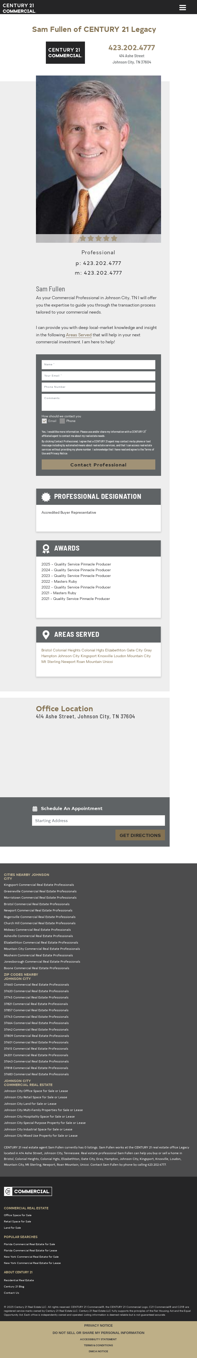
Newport (69, 662)
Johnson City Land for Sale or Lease (30, 1104)
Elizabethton (116, 650)
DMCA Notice (98, 1351)
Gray (148, 650)
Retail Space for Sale (17, 1221)
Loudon (120, 656)
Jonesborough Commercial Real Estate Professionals (42, 961)
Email (52, 421)
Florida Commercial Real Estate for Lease (30, 1250)
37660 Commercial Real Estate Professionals (36, 984)
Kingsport (89, 656)
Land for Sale (12, 1227)
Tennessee (71, 1153)
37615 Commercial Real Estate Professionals (36, 1048)
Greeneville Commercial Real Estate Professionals (40, 891)
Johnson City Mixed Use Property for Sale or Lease (41, 1135)
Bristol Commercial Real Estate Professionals (37, 904)
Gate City (135, 650)
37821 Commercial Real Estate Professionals (36, 1004)
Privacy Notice (98, 1325)
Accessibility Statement (98, 1339)
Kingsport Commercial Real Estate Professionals (39, 885)
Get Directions (140, 835)
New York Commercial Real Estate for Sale (31, 1256)
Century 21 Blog (14, 1286)
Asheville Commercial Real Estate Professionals (38, 936)
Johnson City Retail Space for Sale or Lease (35, 1097)
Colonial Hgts (93, 650)
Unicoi (108, 662)
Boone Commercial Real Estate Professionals (36, 968)
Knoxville (106, 656)
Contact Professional (98, 464)
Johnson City (69, 656)
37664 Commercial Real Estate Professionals (36, 1023)
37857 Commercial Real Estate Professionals (36, 1010)
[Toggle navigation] (182, 5)
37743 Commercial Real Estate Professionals (36, 1017)
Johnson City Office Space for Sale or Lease (36, 1091)
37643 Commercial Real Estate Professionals (36, 1061)
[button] (98, 809)
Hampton (49, 656)
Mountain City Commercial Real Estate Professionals (42, 949)
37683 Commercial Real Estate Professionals (36, 1074)
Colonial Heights (67, 650)
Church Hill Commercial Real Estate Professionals (40, 923)
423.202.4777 (131, 47)
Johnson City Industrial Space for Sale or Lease (38, 1129)
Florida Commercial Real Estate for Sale (29, 1244)
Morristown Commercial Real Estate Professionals (40, 897)
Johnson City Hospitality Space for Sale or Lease (39, 1116)
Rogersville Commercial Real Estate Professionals (40, 917)
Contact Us (11, 1293)
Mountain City (139, 656)
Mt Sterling (51, 662)
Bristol (47, 650)
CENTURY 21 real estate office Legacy (161, 1147)
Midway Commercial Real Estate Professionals (37, 930)
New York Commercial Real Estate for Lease (32, 1263)
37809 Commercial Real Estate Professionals (36, 1036)
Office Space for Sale (18, 1215)
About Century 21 (18, 1272)
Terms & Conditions (98, 1345)
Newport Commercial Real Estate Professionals (38, 910)
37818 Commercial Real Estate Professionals (36, 1068)
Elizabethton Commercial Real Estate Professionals (41, 942)
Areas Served (79, 335)
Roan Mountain (90, 662)
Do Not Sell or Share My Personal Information (98, 1333)
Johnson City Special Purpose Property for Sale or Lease (45, 1123)
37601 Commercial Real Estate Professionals (36, 1042)
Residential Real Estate (19, 1280)
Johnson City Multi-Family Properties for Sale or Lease (43, 1110)
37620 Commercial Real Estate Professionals (36, 991)
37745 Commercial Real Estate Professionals (36, 997)
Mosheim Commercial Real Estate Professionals (38, 955)
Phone (71, 421)
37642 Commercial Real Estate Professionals (36, 1029)
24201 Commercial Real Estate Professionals (36, 1055)
